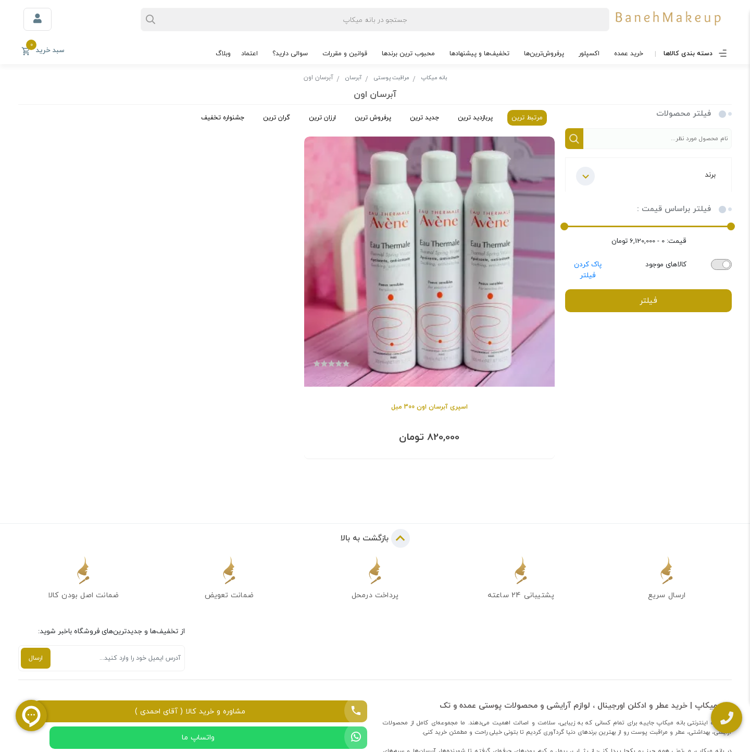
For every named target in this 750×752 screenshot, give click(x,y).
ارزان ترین (312, 117)
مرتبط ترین (516, 117)
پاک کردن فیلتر (588, 270)
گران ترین (266, 117)
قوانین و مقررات (344, 53)
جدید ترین (414, 117)
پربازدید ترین (464, 117)
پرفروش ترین (362, 117)
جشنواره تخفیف (212, 117)
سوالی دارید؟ (290, 53)
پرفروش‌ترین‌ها (544, 53)
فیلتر (648, 300)
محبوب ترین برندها (408, 53)
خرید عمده (628, 53)
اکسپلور (589, 53)
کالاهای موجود (665, 264)
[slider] (731, 226)
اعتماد (249, 53)
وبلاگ (223, 53)
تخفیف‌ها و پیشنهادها (479, 53)
